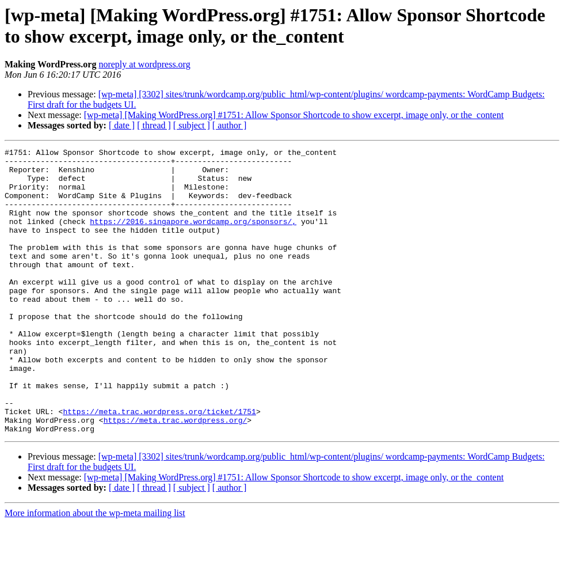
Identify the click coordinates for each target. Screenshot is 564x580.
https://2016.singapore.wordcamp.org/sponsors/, (193, 237)
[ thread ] (154, 125)
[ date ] (122, 125)
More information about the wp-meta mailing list (95, 570)
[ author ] (229, 125)
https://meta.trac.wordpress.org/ (175, 475)
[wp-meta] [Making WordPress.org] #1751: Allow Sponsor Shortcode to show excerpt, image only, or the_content (294, 115)
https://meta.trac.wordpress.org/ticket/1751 (159, 465)
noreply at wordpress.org (144, 64)
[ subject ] (191, 125)
